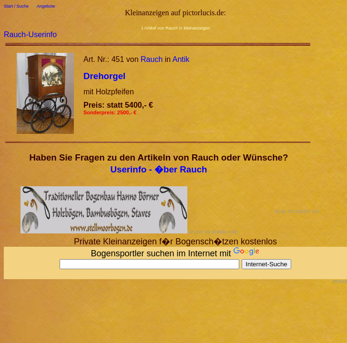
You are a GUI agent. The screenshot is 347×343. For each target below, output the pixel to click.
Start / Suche (16, 6)
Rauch (152, 59)
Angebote (46, 6)
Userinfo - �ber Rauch (159, 169)
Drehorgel (104, 76)
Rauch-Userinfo (30, 34)
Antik (181, 59)
